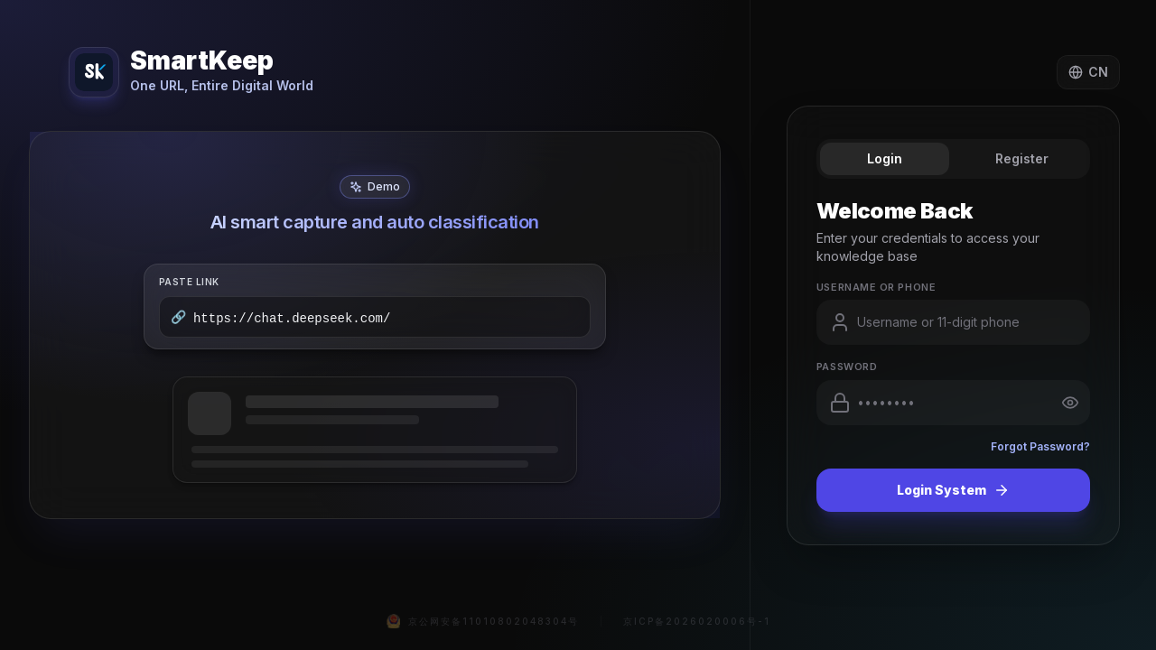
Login (884, 158)
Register (1022, 158)
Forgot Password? (1040, 446)
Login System (953, 490)
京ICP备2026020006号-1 (696, 621)
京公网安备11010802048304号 (483, 621)
